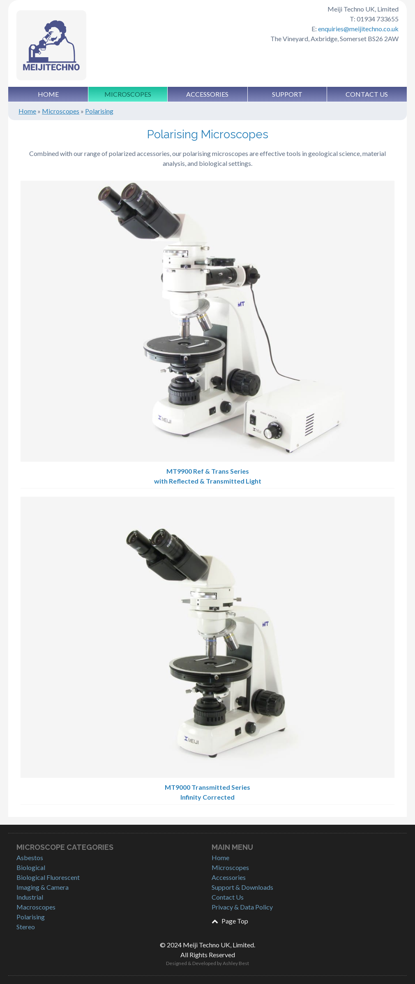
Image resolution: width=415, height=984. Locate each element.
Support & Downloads (242, 887)
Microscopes (127, 94)
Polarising (99, 111)
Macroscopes (35, 907)
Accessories (207, 94)
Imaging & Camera (42, 887)
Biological (30, 867)
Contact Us (367, 94)
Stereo (25, 926)
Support (287, 94)
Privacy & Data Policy (242, 907)
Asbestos (29, 857)
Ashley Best (236, 963)
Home (48, 94)
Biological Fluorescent (48, 877)
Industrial (29, 897)
